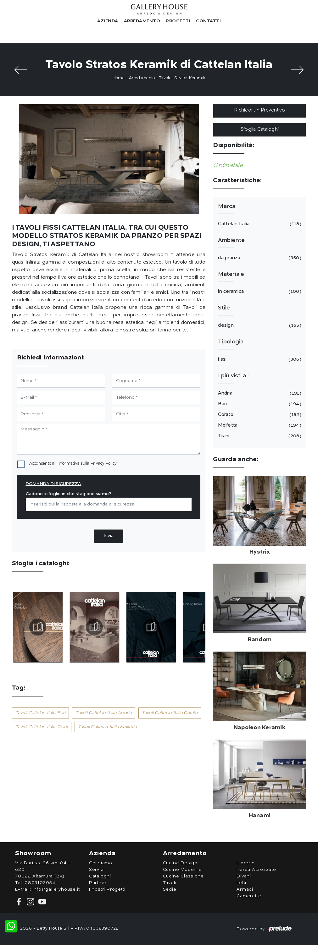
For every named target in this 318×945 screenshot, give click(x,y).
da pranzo (258, 257)
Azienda (107, 21)
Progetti (178, 21)
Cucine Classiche (183, 876)
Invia (108, 536)
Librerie (245, 863)
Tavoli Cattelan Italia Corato (170, 713)
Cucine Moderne (182, 869)
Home (119, 78)
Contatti (208, 21)
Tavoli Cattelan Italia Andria (103, 713)
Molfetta (258, 425)
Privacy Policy (104, 464)
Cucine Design (180, 863)
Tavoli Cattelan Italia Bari (40, 713)
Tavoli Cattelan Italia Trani (41, 727)
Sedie (169, 889)
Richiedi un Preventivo (259, 110)
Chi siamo (100, 863)
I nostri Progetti (107, 889)
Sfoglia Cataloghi (260, 129)
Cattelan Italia (258, 224)
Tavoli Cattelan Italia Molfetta (107, 727)
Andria (258, 393)
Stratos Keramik (189, 78)
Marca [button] (226, 206)
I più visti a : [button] (233, 376)
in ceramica (258, 291)
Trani (258, 436)
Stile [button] (224, 308)
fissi (258, 359)
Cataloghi (100, 876)
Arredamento (142, 21)
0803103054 (40, 883)
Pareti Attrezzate (256, 869)
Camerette (249, 896)
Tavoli (164, 78)
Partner (98, 883)
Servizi (97, 869)
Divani (244, 876)
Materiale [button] (231, 274)
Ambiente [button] (231, 240)
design (258, 325)
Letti (241, 883)
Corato (258, 414)
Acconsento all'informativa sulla (73, 464)
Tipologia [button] (230, 342)
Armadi (245, 889)
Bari (258, 404)
